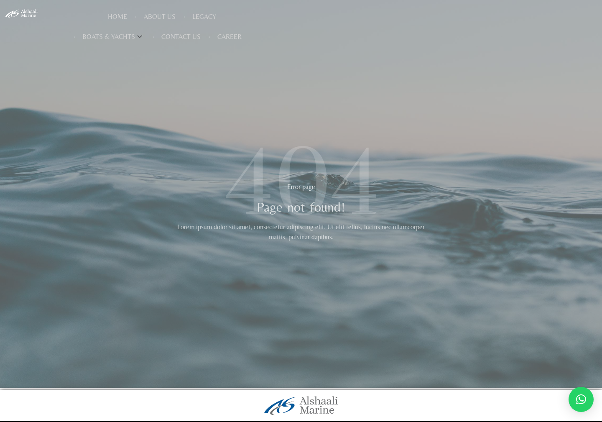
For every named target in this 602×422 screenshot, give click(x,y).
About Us (233, 17)
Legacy (278, 17)
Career (453, 17)
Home (191, 17)
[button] (581, 399)
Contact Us (405, 17)
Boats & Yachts (336, 17)
